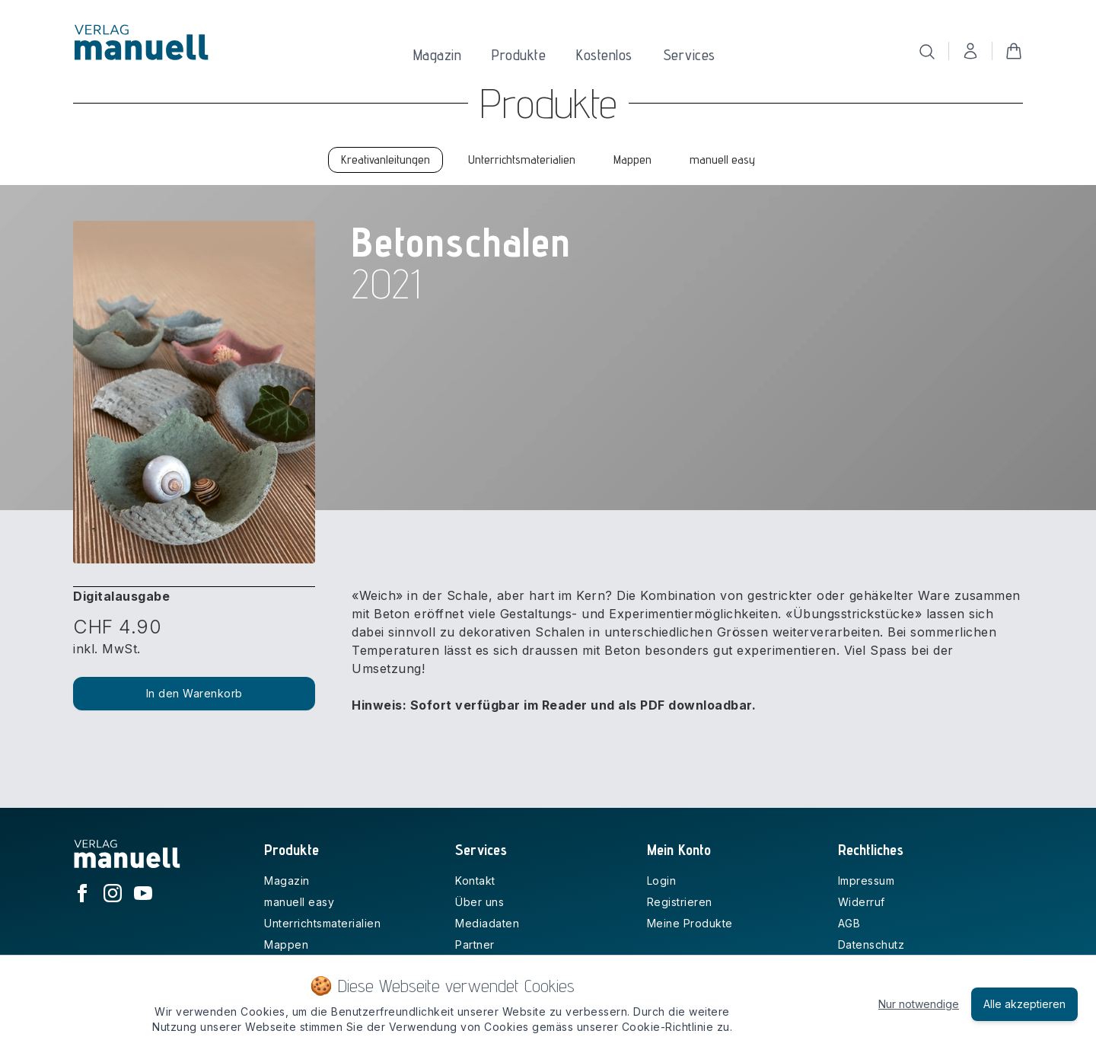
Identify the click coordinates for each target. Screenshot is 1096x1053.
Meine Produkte (690, 923)
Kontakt (475, 880)
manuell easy (299, 901)
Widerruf (861, 901)
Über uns (479, 901)
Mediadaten (487, 923)
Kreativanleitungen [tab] (385, 159)
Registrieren (679, 901)
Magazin (437, 54)
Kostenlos (604, 54)
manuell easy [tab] (722, 159)
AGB (849, 923)
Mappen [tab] (632, 159)
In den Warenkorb (194, 693)
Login (662, 880)
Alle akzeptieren (1024, 1003)
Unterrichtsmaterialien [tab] (521, 159)
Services (689, 54)
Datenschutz (871, 944)
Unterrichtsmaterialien (322, 923)
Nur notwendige (918, 1003)
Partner (475, 944)
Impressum (866, 880)
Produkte (519, 54)
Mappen (286, 944)
